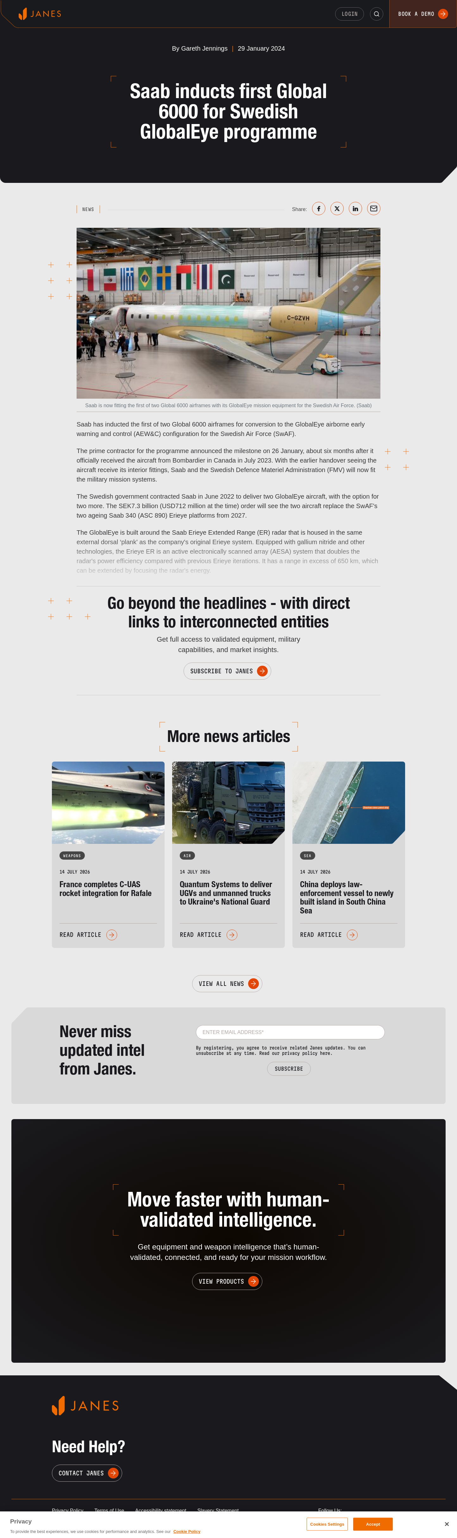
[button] (376, 14)
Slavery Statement (218, 1510)
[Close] (447, 1524)
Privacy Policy (68, 1510)
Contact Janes (81, 1473)
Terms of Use (109, 1510)
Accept (373, 1524)
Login (349, 14)
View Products (221, 1281)
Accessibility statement (160, 1510)
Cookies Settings (327, 1524)
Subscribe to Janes (221, 671)
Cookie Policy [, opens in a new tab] (186, 1531)
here (325, 1053)
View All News (221, 983)
